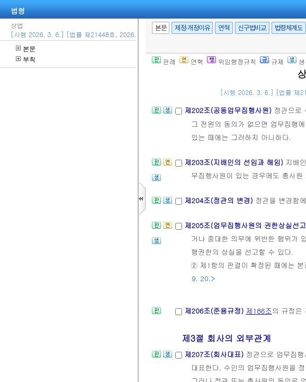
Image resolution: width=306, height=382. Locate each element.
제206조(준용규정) (215, 311)
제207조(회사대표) (215, 354)
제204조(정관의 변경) (219, 200)
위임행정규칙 (231, 61)
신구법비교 (252, 28)
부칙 (25, 59)
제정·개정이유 (192, 28)
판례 (164, 61)
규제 (272, 61)
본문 (25, 48)
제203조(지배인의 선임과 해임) (234, 162)
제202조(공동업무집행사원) (229, 110)
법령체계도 (289, 28)
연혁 (223, 28)
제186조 (259, 311)
